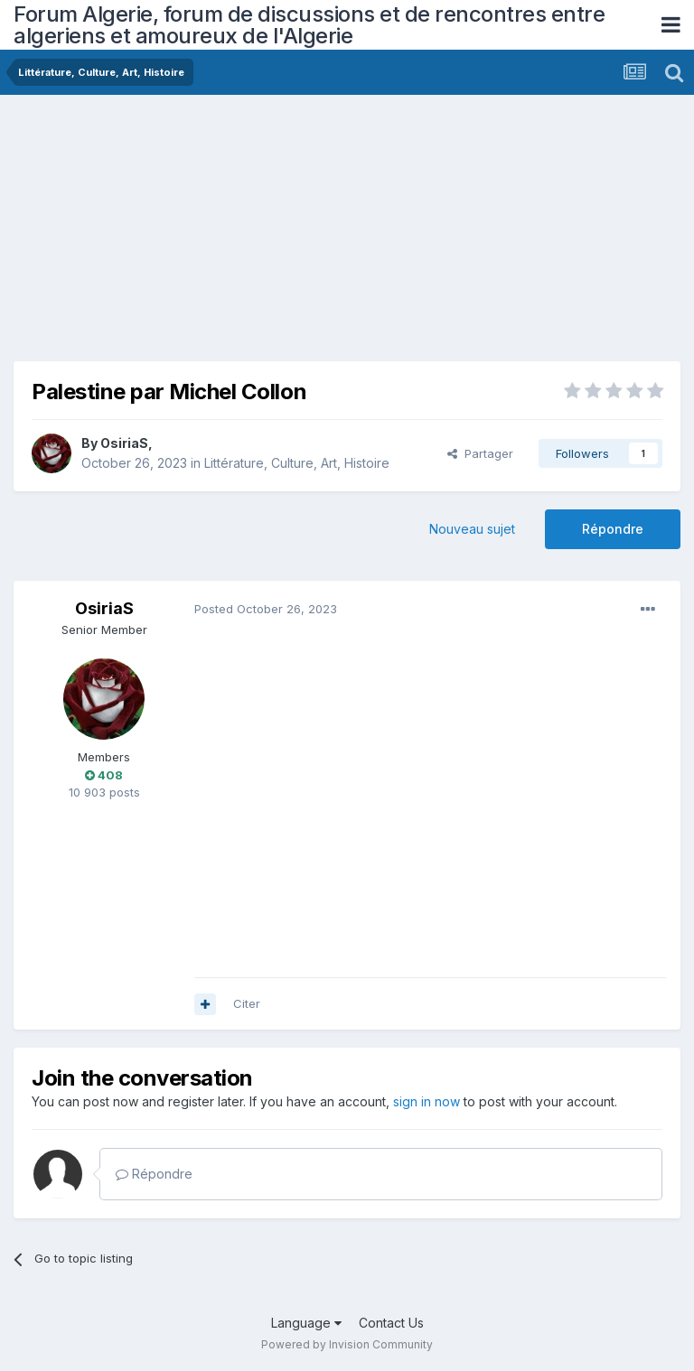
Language (306, 1322)
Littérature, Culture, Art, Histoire (296, 463)
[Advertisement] (225, 234)
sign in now (426, 1101)
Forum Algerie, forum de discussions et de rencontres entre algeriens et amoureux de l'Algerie (309, 25)
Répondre (612, 528)
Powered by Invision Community (347, 1344)
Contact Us (391, 1322)
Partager (480, 453)
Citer (246, 1003)
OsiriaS (124, 443)
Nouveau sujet (472, 528)
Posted (265, 609)
